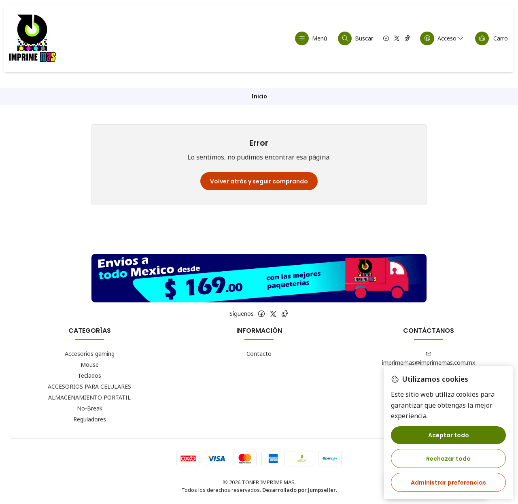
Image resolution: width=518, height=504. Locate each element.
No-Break (89, 408)
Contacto (259, 353)
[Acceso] (442, 38)
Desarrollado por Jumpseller (299, 489)
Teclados (89, 375)
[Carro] (491, 38)
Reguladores (89, 419)
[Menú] (311, 38)
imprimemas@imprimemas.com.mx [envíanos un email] (428, 358)
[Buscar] (355, 38)
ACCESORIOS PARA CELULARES (89, 386)
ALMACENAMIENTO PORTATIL (89, 397)
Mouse (90, 364)
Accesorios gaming (90, 353)
